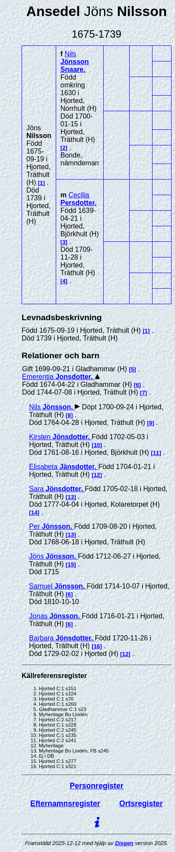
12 (97, 475)
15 (71, 564)
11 (156, 453)
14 (34, 512)
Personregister (96, 785)
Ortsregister (141, 803)
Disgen (124, 843)
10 (97, 445)
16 (97, 646)
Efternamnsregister (65, 803)
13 (71, 497)
